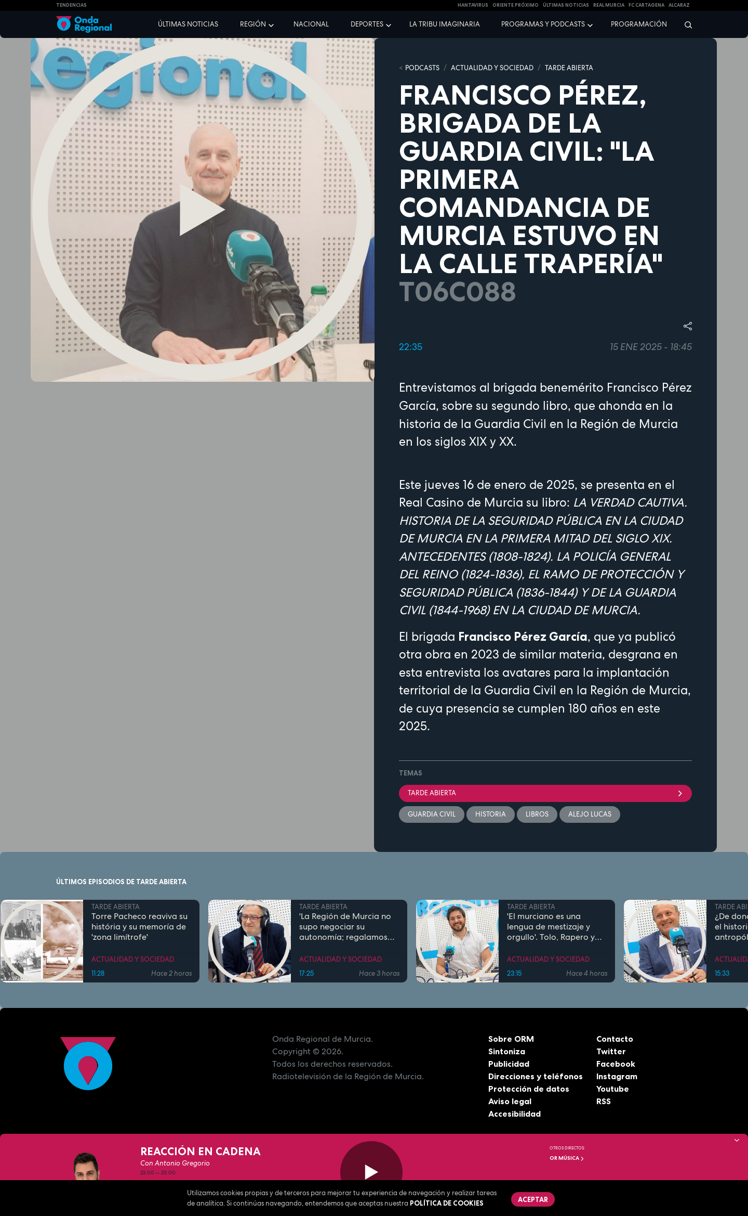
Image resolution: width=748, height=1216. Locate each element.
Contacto (614, 1038)
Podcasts (422, 67)
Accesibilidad (514, 1113)
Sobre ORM (511, 1038)
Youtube (612, 1088)
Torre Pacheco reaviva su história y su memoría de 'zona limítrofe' (139, 926)
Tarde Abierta (545, 792)
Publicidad (508, 1063)
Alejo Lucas (589, 814)
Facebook (615, 1063)
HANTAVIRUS (473, 5)
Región (253, 24)
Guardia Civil (432, 814)
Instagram (616, 1076)
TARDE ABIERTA (569, 67)
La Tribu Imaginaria (444, 24)
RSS (603, 1101)
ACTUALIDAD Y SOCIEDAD (492, 67)
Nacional (311, 24)
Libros (537, 814)
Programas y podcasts (543, 24)
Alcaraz (679, 5)
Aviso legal (509, 1101)
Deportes (367, 24)
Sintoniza (506, 1051)
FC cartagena (646, 5)
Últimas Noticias (566, 5)
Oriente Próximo (515, 5)
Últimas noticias (188, 24)
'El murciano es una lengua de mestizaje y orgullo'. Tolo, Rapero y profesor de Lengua (551, 926)
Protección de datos (528, 1088)
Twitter (611, 1051)
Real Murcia (608, 5)
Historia (490, 814)
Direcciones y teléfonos (535, 1076)
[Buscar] (685, 24)
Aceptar (533, 1199)
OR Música (567, 1158)
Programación (639, 24)
